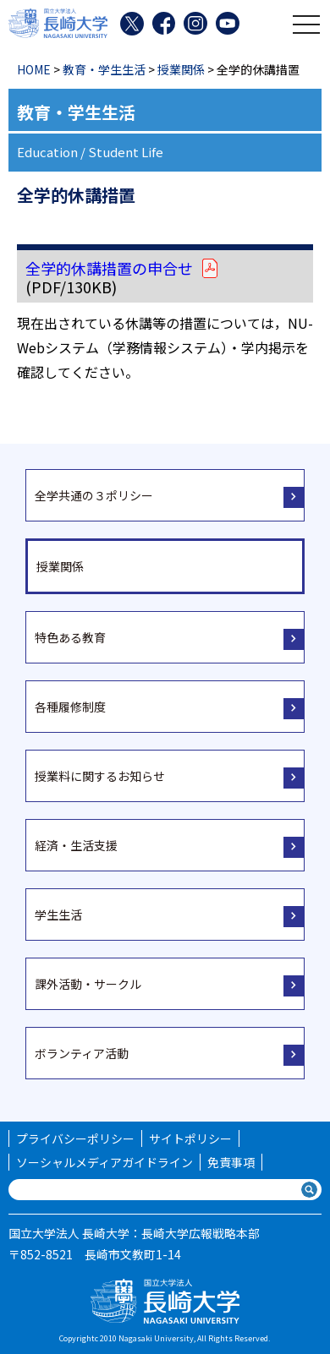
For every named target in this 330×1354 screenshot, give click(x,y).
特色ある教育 (70, 637)
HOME (34, 69)
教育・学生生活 (104, 69)
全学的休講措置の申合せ (122, 268)
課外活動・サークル (88, 983)
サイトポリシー (190, 1138)
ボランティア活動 (82, 1053)
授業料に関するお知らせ (100, 775)
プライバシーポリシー (75, 1138)
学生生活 (58, 914)
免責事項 (231, 1162)
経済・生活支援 (76, 845)
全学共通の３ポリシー (94, 495)
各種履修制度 (70, 706)
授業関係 (181, 69)
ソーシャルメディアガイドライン (104, 1162)
